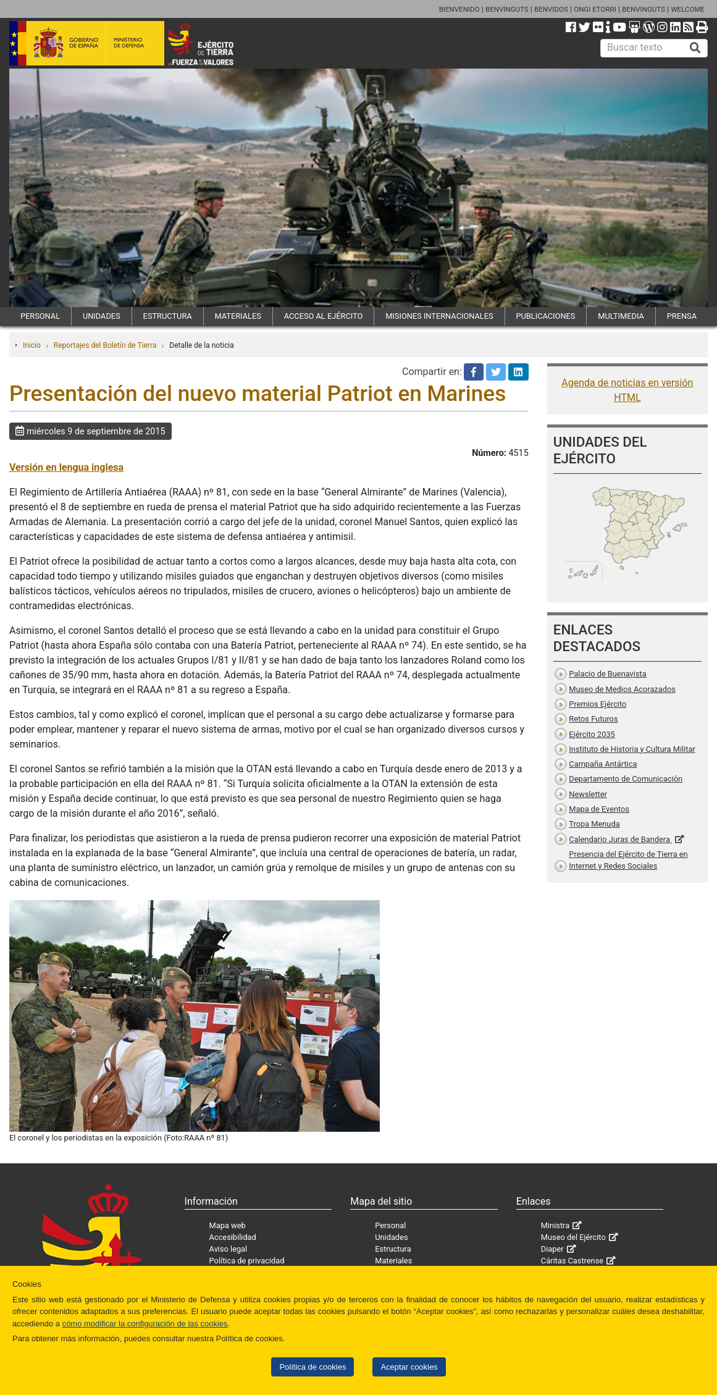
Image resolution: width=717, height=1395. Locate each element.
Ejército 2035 (591, 734)
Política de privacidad (247, 1260)
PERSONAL (40, 316)
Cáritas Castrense (572, 1260)
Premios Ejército (597, 704)
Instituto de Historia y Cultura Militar (632, 749)
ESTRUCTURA (167, 316)
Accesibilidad (232, 1237)
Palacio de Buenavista (607, 673)
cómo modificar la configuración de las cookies (145, 1323)
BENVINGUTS (507, 9)
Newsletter (588, 794)
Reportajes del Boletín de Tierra (105, 345)
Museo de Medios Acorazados (622, 689)
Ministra (555, 1225)
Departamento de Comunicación (625, 778)
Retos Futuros (593, 718)
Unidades (391, 1237)
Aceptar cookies (408, 1367)
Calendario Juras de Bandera (620, 839)
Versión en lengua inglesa (66, 467)
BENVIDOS (551, 9)
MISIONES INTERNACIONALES (439, 316)
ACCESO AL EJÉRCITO (323, 316)
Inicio (32, 345)
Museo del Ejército (573, 1237)
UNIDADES (101, 316)
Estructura (393, 1249)
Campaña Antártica (603, 764)
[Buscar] (695, 48)
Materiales (393, 1260)
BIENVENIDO (459, 9)
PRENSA (682, 316)
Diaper (552, 1249)
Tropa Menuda (594, 823)
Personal (390, 1225)
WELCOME (688, 9)
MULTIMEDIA (621, 316)
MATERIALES (238, 316)
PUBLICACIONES (545, 316)
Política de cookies (312, 1367)
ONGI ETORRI (595, 9)
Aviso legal (228, 1249)
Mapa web (227, 1225)
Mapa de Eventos (599, 809)
